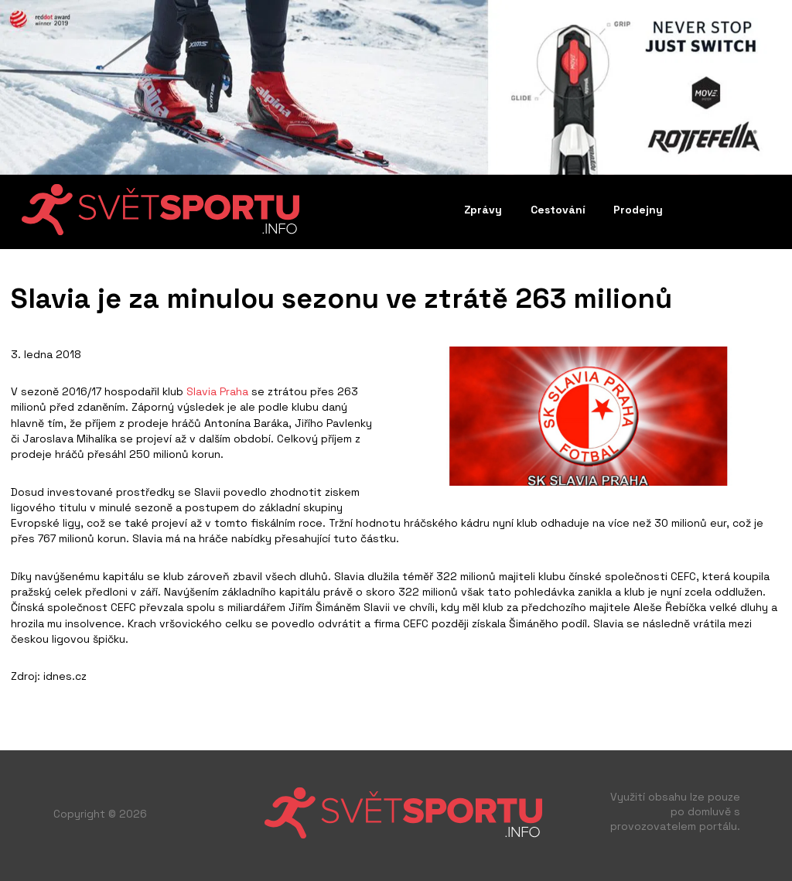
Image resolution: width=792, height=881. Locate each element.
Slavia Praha (217, 391)
